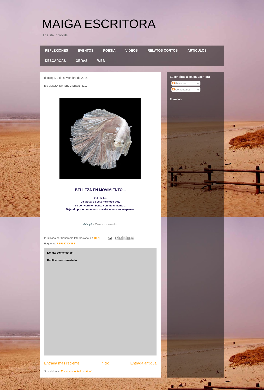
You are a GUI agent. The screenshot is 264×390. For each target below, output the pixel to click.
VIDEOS (131, 50)
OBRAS (81, 60)
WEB (101, 60)
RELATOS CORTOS (163, 50)
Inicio (105, 363)
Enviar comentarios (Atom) (76, 371)
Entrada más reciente (61, 363)
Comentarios (181, 89)
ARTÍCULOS (197, 50)
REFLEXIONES (56, 50)
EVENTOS (85, 50)
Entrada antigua (143, 363)
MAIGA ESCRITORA (99, 24)
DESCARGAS (55, 60)
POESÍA (109, 50)
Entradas (179, 83)
